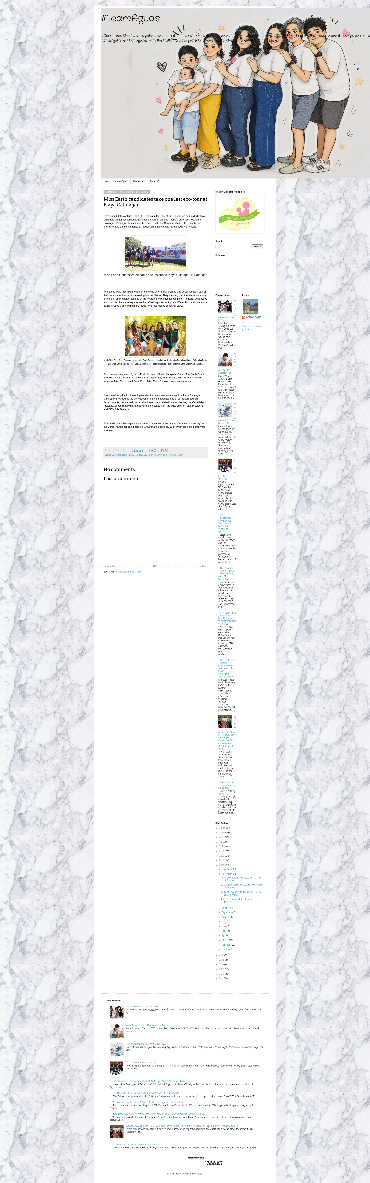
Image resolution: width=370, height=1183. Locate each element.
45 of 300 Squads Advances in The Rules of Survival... (242, 879)
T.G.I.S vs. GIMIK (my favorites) (141, 1062)
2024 (222, 837)
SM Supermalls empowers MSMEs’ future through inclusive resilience (227, 618)
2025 (222, 833)
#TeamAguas (130, 18)
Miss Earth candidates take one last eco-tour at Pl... (242, 901)
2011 (221, 978)
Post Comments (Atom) (130, 572)
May (224, 931)
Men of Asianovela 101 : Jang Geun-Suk (145, 1044)
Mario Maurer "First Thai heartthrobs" (145, 1025)
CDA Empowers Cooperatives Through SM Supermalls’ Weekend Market (224, 524)
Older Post (201, 566)
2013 (222, 969)
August (226, 917)
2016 (222, 960)
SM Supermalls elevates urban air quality (227, 785)
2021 (222, 851)
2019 (222, 860)
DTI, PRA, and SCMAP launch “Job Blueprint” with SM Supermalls (226, 574)
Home (107, 181)
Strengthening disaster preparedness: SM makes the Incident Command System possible (226, 668)
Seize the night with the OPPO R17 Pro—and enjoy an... (242, 893)
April (224, 935)
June (225, 926)
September (228, 912)
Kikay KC (154, 181)
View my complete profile (251, 328)
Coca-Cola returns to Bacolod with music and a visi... (242, 886)
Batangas (116, 455)
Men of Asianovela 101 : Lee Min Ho (143, 1007)
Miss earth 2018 (159, 455)
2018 (222, 865)
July (224, 922)
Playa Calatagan (175, 455)
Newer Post (110, 566)
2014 (221, 965)
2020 (222, 856)
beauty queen (128, 455)
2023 (222, 842)
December (227, 869)
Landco (147, 455)
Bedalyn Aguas (253, 317)
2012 (222, 974)
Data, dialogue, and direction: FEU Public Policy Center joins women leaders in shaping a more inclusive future (227, 732)
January (226, 949)
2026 (222, 828)
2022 (222, 846)
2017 (221, 955)
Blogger (199, 1174)
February (227, 945)
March (225, 940)
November (227, 874)
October (226, 908)
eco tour (139, 455)
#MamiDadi (139, 181)
